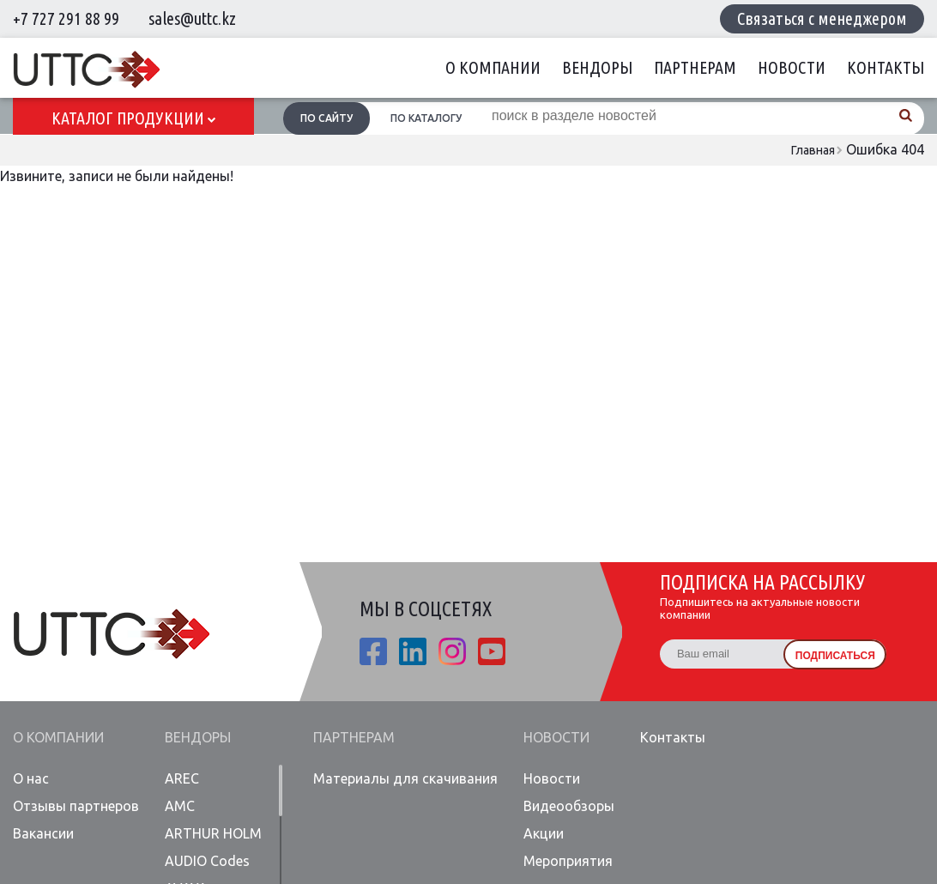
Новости (791, 67)
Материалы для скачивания (405, 778)
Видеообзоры (568, 806)
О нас (31, 778)
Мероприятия (568, 861)
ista (452, 651)
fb (373, 651)
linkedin (412, 651)
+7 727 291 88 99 (66, 18)
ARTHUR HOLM (213, 833)
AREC (182, 778)
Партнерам (695, 67)
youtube (491, 651)
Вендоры (597, 67)
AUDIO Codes (207, 861)
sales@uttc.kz (192, 18)
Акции (543, 833)
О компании (493, 67)
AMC (180, 806)
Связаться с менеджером (822, 18)
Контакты (885, 67)
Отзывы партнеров (76, 806)
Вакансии (43, 833)
